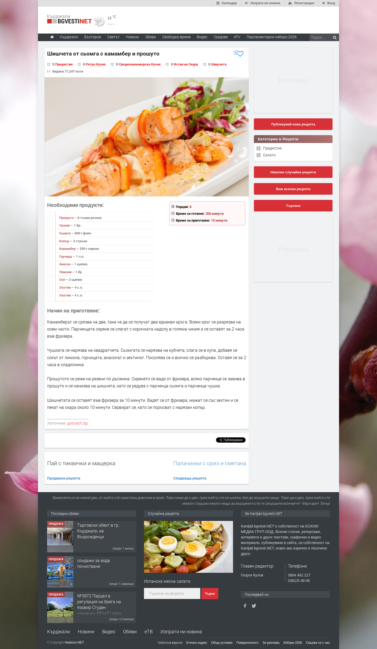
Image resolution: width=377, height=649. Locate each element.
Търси (210, 594)
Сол (62, 279)
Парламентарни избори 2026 (272, 36)
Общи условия (221, 643)
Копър (64, 241)
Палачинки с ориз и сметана (209, 463)
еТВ (149, 631)
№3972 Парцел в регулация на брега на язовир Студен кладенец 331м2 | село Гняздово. (99, 607)
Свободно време (176, 36)
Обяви (130, 631)
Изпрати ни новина (181, 631)
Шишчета (218, 64)
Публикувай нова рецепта (293, 124)
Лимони (65, 272)
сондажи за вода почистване (93, 563)
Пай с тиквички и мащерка (81, 463)
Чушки (65, 225)
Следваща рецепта (190, 478)
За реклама (271, 643)
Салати (269, 154)
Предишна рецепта (63, 478)
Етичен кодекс (196, 643)
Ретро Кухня (96, 64)
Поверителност (247, 643)
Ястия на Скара (186, 64)
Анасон (65, 264)
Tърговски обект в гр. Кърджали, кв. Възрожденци (98, 531)
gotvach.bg (77, 423)
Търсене (293, 206)
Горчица (66, 256)
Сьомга (65, 233)
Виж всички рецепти (293, 189)
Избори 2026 (293, 643)
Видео (108, 631)
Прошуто (66, 217)
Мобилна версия (170, 642)
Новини (132, 36)
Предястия (64, 64)
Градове (221, 36)
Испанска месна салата (167, 581)
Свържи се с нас (318, 643)
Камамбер (67, 248)
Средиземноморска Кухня (139, 64)
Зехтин (65, 287)
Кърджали (58, 631)
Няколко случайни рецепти (293, 172)
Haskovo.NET (74, 642)
